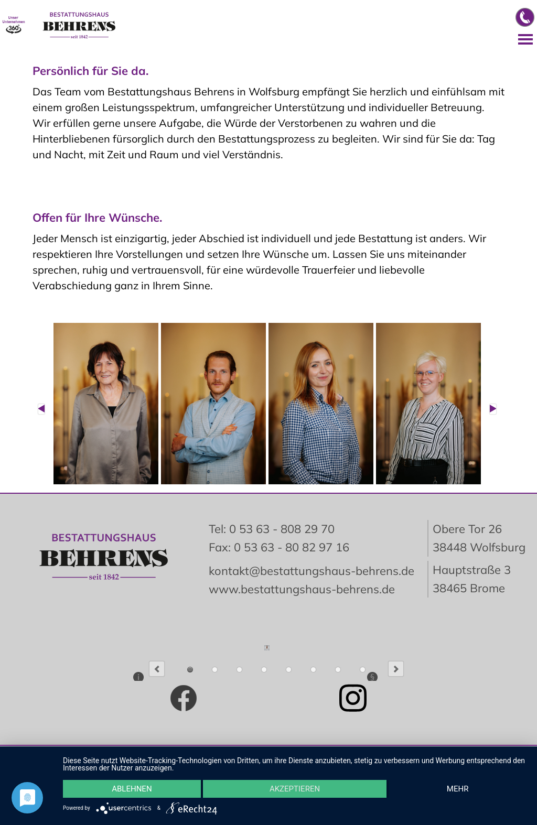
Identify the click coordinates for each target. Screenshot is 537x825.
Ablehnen (132, 789)
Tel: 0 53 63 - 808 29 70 (272, 529)
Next (396, 669)
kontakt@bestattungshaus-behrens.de (311, 570)
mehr (458, 789)
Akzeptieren (295, 789)
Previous (157, 669)
